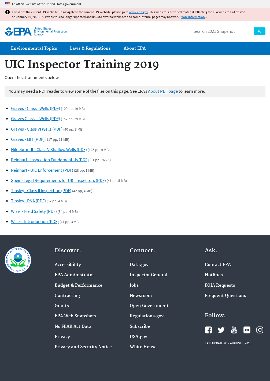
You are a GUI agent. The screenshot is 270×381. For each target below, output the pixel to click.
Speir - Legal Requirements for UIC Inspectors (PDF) (58, 180)
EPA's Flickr (246, 329)
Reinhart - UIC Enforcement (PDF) (42, 170)
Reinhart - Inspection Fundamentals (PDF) (50, 160)
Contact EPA (218, 265)
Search (259, 31)
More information (193, 17)
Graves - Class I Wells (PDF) (35, 108)
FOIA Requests (220, 285)
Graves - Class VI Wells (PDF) (36, 129)
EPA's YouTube (234, 329)
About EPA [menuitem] (135, 48)
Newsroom (141, 295)
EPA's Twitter (221, 329)
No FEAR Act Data (73, 326)
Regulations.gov (147, 316)
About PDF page (163, 91)
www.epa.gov (138, 12)
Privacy (62, 337)
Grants (62, 306)
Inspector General (148, 275)
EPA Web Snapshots (75, 316)
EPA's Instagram (259, 329)
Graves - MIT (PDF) (28, 139)
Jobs (134, 285)
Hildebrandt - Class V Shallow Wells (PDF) (49, 149)
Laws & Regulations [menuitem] (90, 48)
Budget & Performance (78, 285)
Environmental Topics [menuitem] (34, 48)
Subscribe (140, 326)
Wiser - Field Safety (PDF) (34, 211)
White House (143, 347)
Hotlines (214, 275)
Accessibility (68, 265)
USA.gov (138, 337)
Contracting (67, 295)
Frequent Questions (225, 295)
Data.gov (139, 265)
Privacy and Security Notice (83, 347)
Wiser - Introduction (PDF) (35, 221)
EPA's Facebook (208, 329)
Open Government (149, 306)
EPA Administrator (74, 275)
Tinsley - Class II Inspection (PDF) (41, 190)
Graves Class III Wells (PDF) (35, 118)
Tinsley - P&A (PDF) (28, 201)
